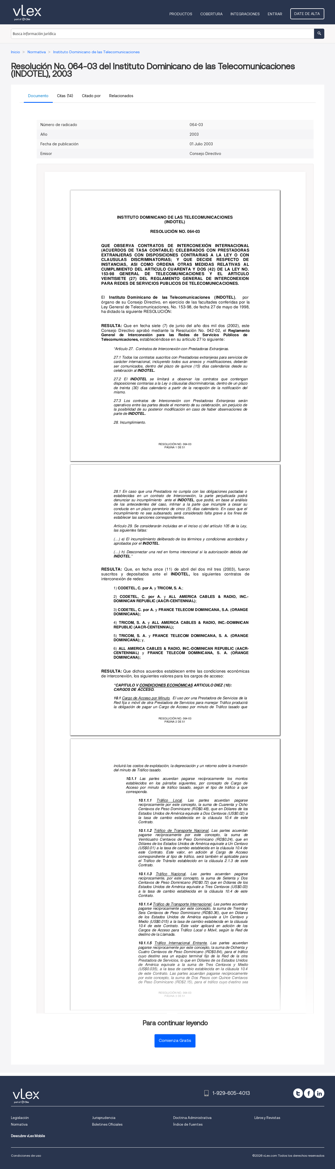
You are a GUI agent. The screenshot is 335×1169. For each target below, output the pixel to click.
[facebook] (309, 1093)
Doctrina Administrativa (192, 1118)
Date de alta (308, 14)
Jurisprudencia (103, 1118)
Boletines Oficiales (107, 1124)
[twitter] (298, 1093)
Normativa (19, 1124)
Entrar (276, 14)
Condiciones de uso (26, 1155)
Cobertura (212, 14)
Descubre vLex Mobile (28, 1136)
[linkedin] (319, 1093)
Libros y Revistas (267, 1118)
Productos (182, 14)
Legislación (20, 1118)
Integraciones (246, 14)
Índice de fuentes (187, 1124)
